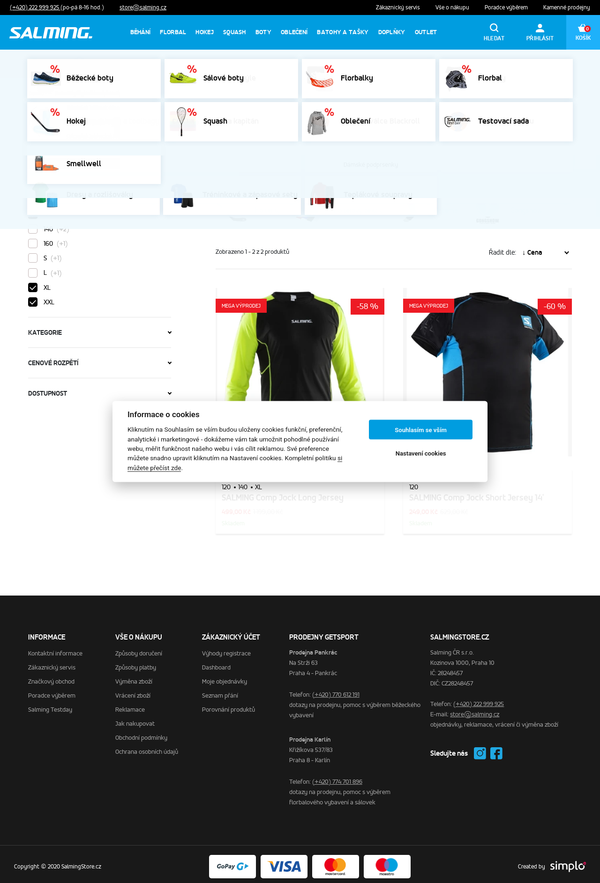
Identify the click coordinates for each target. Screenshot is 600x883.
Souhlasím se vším (421, 429)
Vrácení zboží (132, 691)
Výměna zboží (133, 677)
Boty (263, 32)
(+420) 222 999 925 (35, 7)
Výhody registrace (226, 649)
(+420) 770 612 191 (336, 690)
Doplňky (391, 32)
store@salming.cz (143, 7)
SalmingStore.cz (76, 93)
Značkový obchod (51, 677)
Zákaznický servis (398, 7)
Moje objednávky (224, 677)
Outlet (426, 32)
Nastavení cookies (421, 452)
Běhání (140, 32)
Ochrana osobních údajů (146, 747)
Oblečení (294, 32)
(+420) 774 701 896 (337, 777)
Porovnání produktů (228, 705)
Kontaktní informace (55, 649)
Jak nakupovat (135, 719)
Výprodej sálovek (432, 63)
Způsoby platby (135, 663)
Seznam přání (220, 691)
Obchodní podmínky (141, 733)
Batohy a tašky (342, 32)
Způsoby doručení (138, 649)
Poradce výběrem (507, 7)
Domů (36, 93)
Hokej (204, 32)
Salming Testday (50, 705)
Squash (234, 32)
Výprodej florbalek (500, 63)
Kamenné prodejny (566, 7)
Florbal (173, 32)
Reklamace (130, 705)
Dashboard (216, 663)
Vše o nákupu (453, 7)
